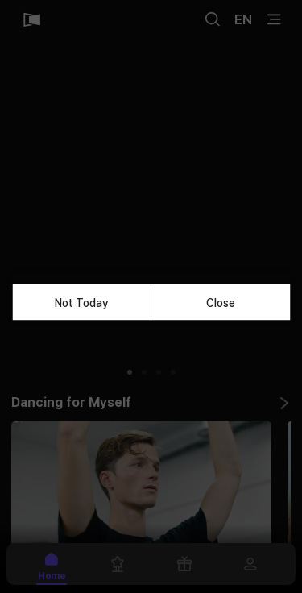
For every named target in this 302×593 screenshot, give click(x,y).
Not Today (82, 302)
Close (220, 302)
